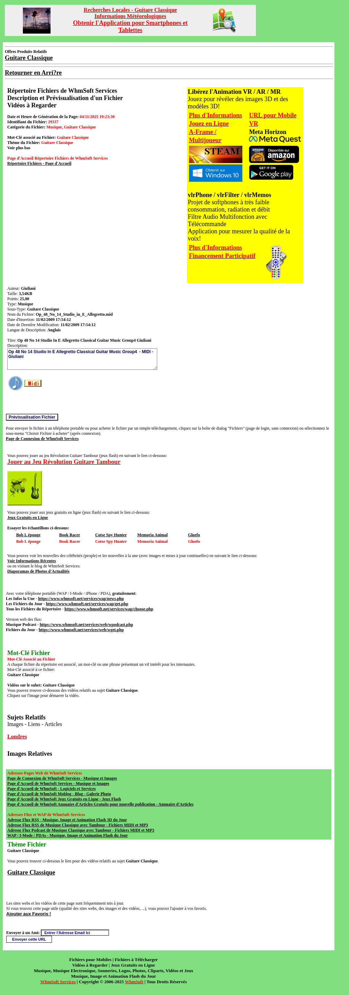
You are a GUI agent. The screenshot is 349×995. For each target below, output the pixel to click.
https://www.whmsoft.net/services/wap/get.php (87, 603)
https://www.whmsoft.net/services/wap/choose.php (108, 609)
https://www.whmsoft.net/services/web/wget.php (81, 629)
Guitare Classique (31, 872)
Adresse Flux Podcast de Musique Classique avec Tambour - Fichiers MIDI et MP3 (80, 830)
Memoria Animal (152, 534)
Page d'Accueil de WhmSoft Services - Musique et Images (58, 783)
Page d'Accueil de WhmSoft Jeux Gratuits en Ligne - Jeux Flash (64, 799)
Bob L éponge (28, 534)
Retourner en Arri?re (33, 72)
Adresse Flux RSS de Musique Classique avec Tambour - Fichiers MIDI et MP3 (77, 825)
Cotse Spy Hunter (111, 534)
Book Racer (69, 534)
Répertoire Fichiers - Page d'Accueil (39, 163)
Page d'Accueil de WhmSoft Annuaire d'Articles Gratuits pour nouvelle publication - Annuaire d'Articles (100, 804)
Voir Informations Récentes (31, 560)
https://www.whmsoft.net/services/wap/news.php (81, 598)
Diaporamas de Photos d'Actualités (38, 571)
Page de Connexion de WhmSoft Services (42, 438)
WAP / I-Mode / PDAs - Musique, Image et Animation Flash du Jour (67, 835)
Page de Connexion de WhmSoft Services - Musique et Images (62, 778)
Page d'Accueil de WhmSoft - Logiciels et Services (51, 788)
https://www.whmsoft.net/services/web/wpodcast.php (86, 624)
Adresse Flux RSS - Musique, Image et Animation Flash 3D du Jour (67, 819)
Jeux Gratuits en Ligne (27, 517)
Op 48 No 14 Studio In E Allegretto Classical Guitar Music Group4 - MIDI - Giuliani (82, 359)
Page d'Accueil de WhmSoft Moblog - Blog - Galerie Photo (59, 793)
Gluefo (194, 534)
